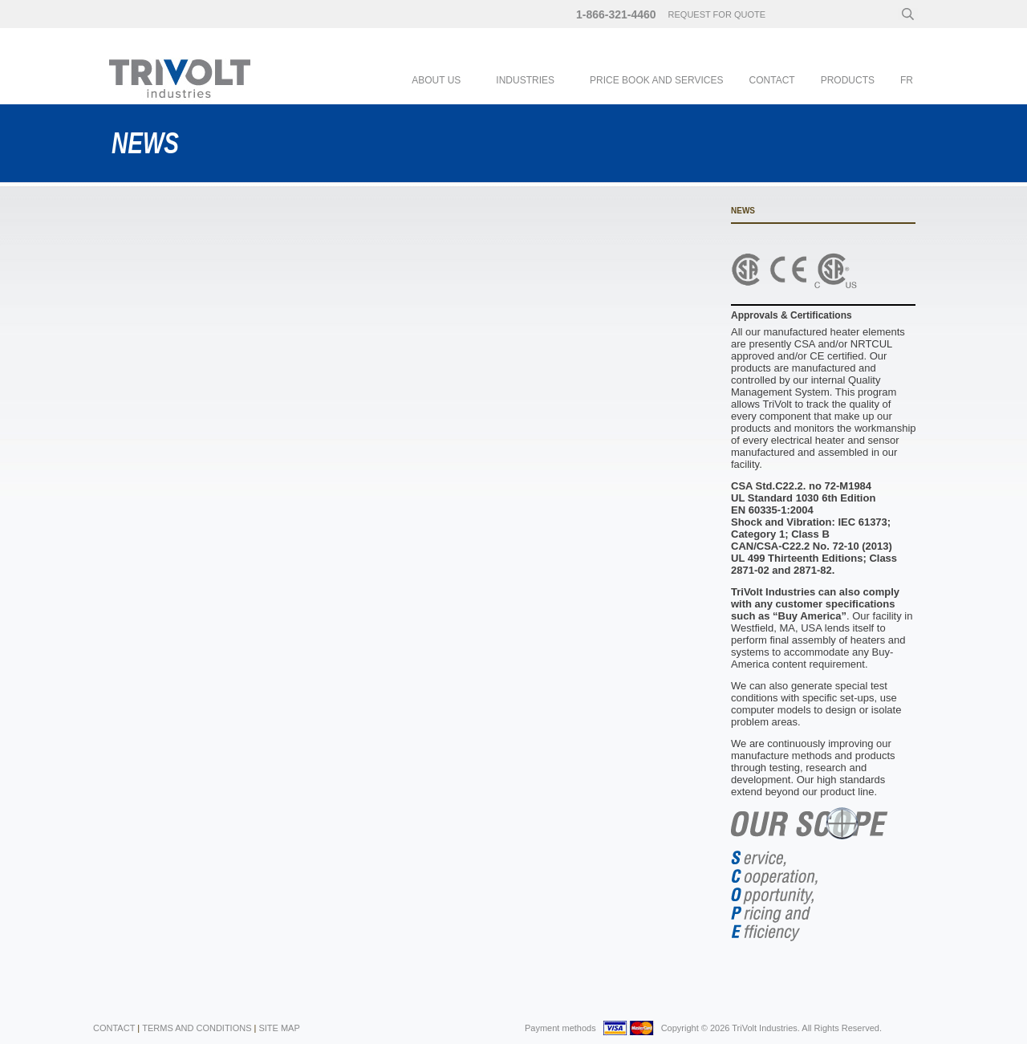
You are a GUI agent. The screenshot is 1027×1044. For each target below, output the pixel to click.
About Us (436, 80)
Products (848, 80)
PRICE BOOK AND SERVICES (657, 80)
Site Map (278, 1028)
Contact (772, 80)
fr (906, 80)
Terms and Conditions (196, 1028)
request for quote (716, 14)
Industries (525, 80)
